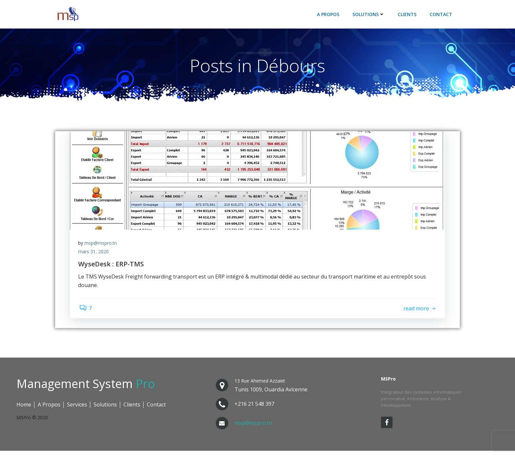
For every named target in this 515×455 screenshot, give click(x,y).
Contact (442, 15)
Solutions (369, 15)
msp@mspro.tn (102, 246)
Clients (408, 15)
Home (23, 408)
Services (77, 408)
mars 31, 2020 (95, 255)
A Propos (329, 15)
